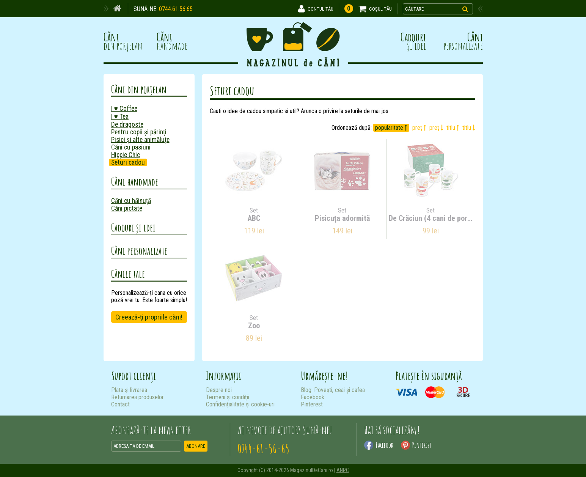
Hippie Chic (125, 155)
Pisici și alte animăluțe (140, 139)
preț (419, 127)
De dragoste (127, 124)
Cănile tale (128, 273)
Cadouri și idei (133, 227)
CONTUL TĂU (320, 9)
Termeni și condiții (227, 397)
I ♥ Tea (120, 116)
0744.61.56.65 (176, 9)
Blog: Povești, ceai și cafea (333, 390)
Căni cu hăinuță (131, 201)
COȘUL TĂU (380, 9)
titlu (452, 127)
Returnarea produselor (137, 397)
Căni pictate (126, 208)
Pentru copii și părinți (139, 132)
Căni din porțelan (139, 89)
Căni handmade (134, 181)
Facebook (312, 397)
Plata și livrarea (129, 390)
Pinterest (312, 404)
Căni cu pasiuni (131, 147)
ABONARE (195, 446)
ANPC (342, 470)
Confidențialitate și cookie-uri (240, 404)
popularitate (391, 127)
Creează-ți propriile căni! (148, 317)
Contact (120, 404)
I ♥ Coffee (124, 108)
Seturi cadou (128, 162)
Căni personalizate (139, 250)
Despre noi (219, 390)
